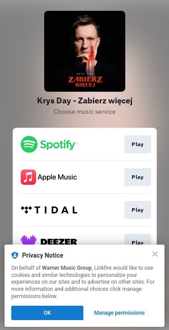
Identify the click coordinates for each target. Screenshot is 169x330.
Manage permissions (119, 313)
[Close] (155, 254)
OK (47, 313)
